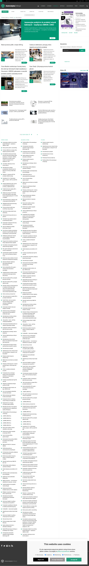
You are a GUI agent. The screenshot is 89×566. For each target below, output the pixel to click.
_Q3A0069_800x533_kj (7, 418)
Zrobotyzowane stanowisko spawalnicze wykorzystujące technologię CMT (8, 534)
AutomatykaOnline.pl (11, 6)
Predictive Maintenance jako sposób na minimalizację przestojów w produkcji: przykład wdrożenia (10, 185)
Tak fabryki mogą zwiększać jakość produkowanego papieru (9, 219)
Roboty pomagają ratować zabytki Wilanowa (9, 522)
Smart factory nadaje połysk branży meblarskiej (9, 212)
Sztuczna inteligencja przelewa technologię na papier (8, 227)
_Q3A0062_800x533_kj (7, 423)
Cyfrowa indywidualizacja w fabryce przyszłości (10, 336)
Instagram (7, 545)
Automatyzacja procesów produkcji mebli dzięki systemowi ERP (9, 317)
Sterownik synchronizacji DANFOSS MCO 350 (9, 462)
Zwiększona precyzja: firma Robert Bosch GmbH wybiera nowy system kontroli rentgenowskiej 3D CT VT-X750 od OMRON (10, 195)
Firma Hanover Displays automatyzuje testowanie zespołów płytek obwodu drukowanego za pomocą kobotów (10, 232)
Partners (76, 555)
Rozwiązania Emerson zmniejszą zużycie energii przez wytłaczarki (9, 400)
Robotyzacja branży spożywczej (48, 157)
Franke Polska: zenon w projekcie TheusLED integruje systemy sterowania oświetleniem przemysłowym (9, 302)
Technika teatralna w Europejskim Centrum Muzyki (9, 485)
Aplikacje (55, 6)
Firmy (76, 6)
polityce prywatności (63, 551)
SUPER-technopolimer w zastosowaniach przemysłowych (9, 449)
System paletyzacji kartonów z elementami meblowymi (8, 526)
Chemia (12, 11)
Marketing (57, 555)
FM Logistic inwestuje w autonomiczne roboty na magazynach (10, 249)
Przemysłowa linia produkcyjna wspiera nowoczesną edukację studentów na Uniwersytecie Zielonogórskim (9, 375)
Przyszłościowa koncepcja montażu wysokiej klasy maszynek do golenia (10, 345)
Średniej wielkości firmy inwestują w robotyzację (10, 413)
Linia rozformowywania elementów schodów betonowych (9, 392)
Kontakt (71, 32)
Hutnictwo (41, 11)
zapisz (82, 50)
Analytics (48, 555)
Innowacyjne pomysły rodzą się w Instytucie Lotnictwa (9, 307)
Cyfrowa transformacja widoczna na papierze (10, 216)
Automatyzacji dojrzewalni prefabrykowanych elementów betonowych (8, 497)
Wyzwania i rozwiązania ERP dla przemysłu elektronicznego (9, 175)
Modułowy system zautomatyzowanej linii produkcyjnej (10, 473)
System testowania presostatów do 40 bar (10, 470)
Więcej (52, 38)
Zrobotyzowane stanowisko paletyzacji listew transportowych (10, 453)
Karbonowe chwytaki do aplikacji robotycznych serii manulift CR (9, 502)
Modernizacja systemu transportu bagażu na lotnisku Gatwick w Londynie (9, 457)
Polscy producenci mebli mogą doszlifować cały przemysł (9, 208)
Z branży (43, 6)
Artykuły (62, 6)
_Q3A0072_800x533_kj (7, 416)
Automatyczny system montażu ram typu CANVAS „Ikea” (9, 388)
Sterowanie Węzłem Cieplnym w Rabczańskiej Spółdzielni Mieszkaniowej (9, 263)
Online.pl (9, 561)
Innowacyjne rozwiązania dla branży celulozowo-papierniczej (10, 223)
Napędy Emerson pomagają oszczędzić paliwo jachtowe (8, 403)
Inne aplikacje (51, 11)
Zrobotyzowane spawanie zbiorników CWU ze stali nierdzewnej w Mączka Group (10, 254)
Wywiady (49, 6)
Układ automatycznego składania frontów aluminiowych (9, 396)
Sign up (87, 0)
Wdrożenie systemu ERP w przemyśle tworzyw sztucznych (10, 278)
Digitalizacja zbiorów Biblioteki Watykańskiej (9, 477)
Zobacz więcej (83, 70)
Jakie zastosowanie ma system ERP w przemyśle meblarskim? (10, 297)
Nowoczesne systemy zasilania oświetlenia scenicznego (9, 428)
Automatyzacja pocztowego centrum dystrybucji (10, 332)
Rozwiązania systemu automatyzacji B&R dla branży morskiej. (9, 328)
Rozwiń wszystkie (29, 15)
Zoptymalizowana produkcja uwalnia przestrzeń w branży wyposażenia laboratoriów (10, 274)
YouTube (65, 70)
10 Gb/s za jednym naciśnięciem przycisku (9, 370)
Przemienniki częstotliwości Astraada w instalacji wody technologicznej (10, 506)
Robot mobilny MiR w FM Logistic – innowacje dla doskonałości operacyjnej (9, 269)
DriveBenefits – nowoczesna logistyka (10, 509)
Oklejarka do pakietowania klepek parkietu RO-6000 (9, 384)
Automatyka (73, 14)
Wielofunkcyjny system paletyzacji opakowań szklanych (9, 466)
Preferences (66, 555)
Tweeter (4, 545)
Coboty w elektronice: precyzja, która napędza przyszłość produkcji (10, 151)
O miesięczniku (64, 32)
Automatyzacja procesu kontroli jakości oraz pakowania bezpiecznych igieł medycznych (10, 341)
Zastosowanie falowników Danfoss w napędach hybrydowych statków (10, 324)
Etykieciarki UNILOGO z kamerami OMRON (9, 445)
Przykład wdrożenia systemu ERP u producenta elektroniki (9, 189)
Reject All (41, 559)
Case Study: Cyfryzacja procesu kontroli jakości (9, 164)
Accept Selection (57, 559)
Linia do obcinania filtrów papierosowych (7, 436)
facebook (2, 545)
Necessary (39, 555)
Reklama (75, 32)
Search (87, 6)
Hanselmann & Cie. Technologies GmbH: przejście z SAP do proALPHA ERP (10, 180)
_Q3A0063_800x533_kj (7, 425)
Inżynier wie (67, 61)
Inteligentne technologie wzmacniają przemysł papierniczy (10, 204)
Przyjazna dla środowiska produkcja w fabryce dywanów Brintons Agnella (10, 242)
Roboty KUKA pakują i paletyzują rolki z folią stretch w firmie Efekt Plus (10, 200)
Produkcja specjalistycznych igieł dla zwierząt (10, 380)
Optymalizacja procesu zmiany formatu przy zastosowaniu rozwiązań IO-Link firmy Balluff (10, 352)
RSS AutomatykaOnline (12, 545)
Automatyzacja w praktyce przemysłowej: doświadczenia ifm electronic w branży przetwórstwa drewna (9, 170)
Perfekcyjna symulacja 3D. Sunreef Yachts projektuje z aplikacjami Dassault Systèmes (9, 237)
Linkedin (9, 545)
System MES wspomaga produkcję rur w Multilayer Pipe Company (10, 529)
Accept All (74, 559)
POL (1, 0)
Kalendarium (70, 6)
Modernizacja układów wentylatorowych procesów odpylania (10, 489)
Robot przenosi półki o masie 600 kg (10, 147)
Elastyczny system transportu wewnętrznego (8, 357)
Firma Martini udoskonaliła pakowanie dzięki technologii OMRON (10, 245)
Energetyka (22, 11)
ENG (3, 0)
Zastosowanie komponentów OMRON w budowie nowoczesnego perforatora (10, 441)
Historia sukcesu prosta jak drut (9, 294)
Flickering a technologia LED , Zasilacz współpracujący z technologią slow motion (10, 365)
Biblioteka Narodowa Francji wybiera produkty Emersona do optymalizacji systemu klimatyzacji (10, 408)
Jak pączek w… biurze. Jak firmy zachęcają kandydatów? (9, 321)
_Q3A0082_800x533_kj (7, 420)
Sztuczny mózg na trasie (7, 519)
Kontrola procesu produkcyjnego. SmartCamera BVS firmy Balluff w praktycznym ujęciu (9, 312)
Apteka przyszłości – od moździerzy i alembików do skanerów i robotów (10, 481)
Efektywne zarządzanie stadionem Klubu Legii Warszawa (9, 493)
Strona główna (38, 6)
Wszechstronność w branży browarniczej (47, 154)
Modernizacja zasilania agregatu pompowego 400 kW (9, 432)
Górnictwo (31, 11)
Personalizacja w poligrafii (8, 348)
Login (82, 0)
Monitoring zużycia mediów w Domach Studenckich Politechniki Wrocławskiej (10, 258)
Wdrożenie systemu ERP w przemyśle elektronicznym (10, 282)
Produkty (82, 6)
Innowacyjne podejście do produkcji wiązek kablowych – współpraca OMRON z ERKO (10, 144)
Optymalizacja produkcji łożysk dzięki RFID (10, 512)
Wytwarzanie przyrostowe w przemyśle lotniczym (10, 360)
